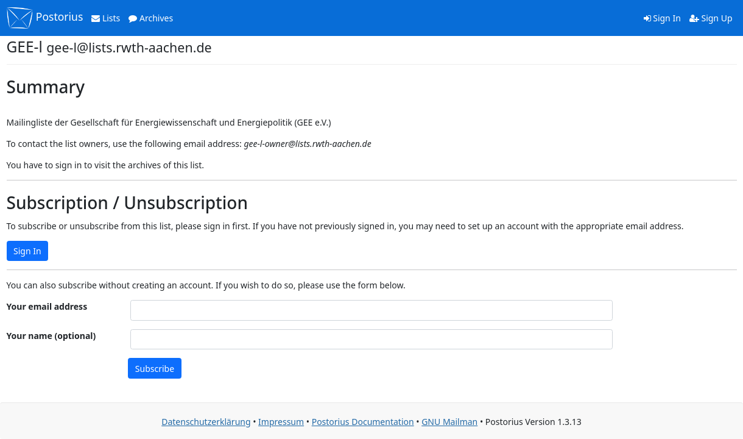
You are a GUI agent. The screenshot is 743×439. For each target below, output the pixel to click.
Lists (105, 18)
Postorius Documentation (363, 421)
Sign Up (711, 18)
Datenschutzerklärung (205, 421)
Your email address (47, 306)
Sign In (662, 18)
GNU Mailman (449, 421)
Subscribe (154, 368)
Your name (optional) (51, 335)
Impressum (281, 421)
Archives (151, 18)
